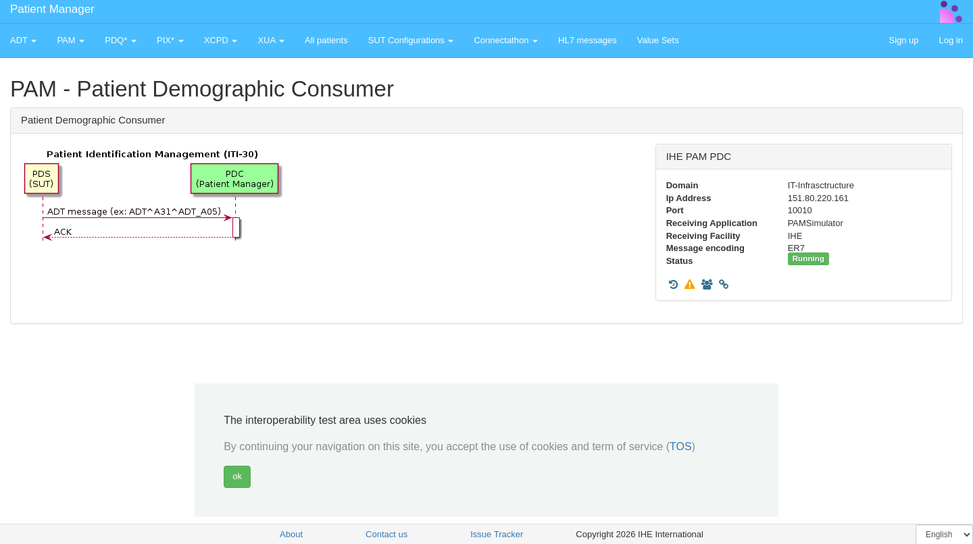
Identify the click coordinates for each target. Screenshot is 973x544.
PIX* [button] (170, 40)
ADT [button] (23, 40)
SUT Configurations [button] (411, 40)
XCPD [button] (221, 40)
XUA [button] (270, 40)
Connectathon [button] (506, 40)
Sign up (903, 40)
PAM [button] (70, 40)
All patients (326, 40)
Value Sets (658, 40)
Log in (951, 40)
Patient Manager (52, 9)
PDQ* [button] (120, 40)
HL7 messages (587, 40)
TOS (681, 446)
